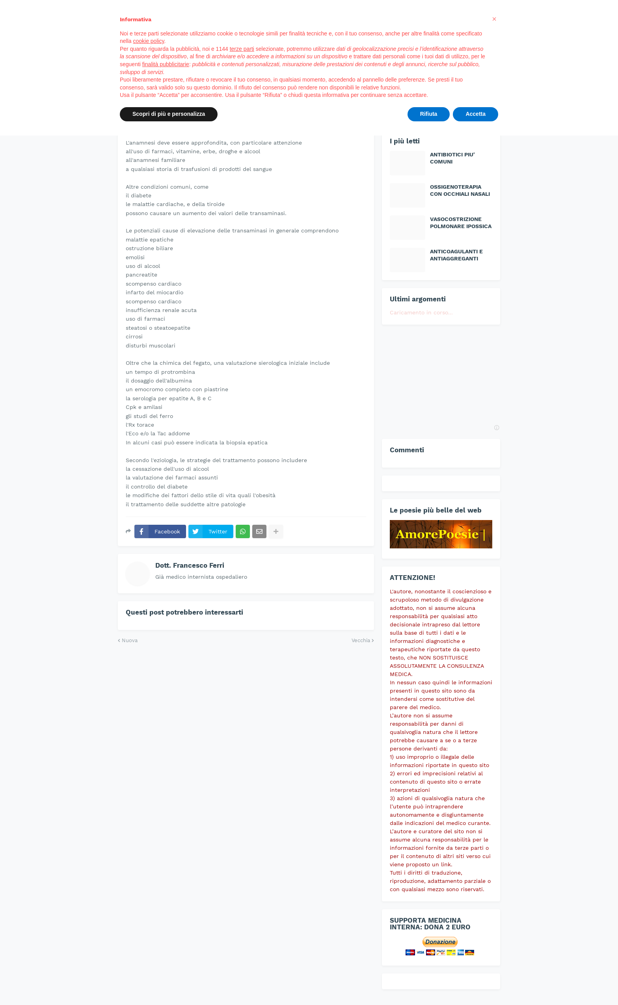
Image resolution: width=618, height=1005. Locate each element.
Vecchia (361, 640)
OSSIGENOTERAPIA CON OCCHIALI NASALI (460, 190)
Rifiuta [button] (428, 114)
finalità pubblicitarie (165, 64)
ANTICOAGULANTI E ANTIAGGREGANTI (456, 255)
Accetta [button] (475, 114)
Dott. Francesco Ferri (189, 565)
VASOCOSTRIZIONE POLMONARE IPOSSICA (460, 222)
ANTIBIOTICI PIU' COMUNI (452, 158)
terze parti (242, 49)
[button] (494, 19)
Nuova (130, 640)
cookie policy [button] (148, 41)
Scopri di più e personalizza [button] (168, 114)
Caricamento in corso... (421, 312)
